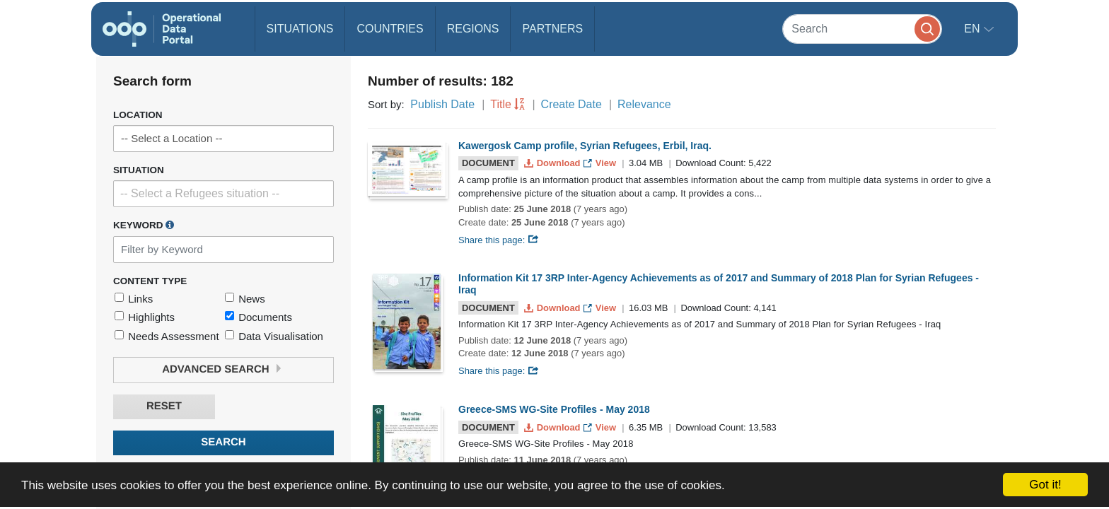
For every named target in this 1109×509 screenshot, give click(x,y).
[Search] (862, 28)
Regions (473, 29)
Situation (138, 170)
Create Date (571, 104)
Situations (300, 29)
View (600, 163)
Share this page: (498, 240)
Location (138, 115)
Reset (164, 406)
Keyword (143, 224)
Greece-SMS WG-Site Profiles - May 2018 (554, 409)
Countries (389, 29)
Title (500, 104)
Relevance (644, 104)
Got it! (1045, 484)
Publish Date (442, 104)
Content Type (150, 281)
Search (223, 442)
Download (553, 163)
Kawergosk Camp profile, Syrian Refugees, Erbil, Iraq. (585, 145)
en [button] (973, 29)
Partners (552, 29)
